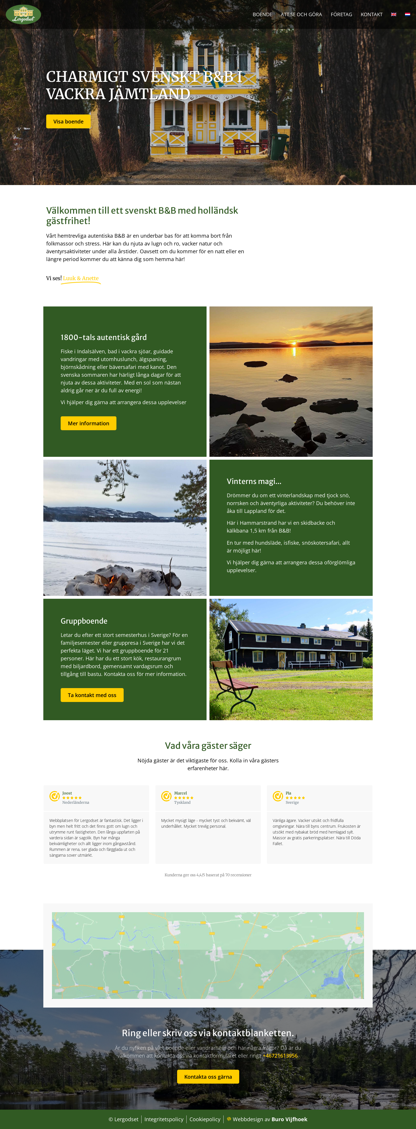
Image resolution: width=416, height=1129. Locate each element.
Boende (262, 14)
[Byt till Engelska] (393, 14)
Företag (341, 14)
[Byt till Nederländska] (407, 14)
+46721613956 (280, 1055)
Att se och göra (301, 14)
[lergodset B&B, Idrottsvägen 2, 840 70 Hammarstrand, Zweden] (208, 955)
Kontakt (371, 14)
